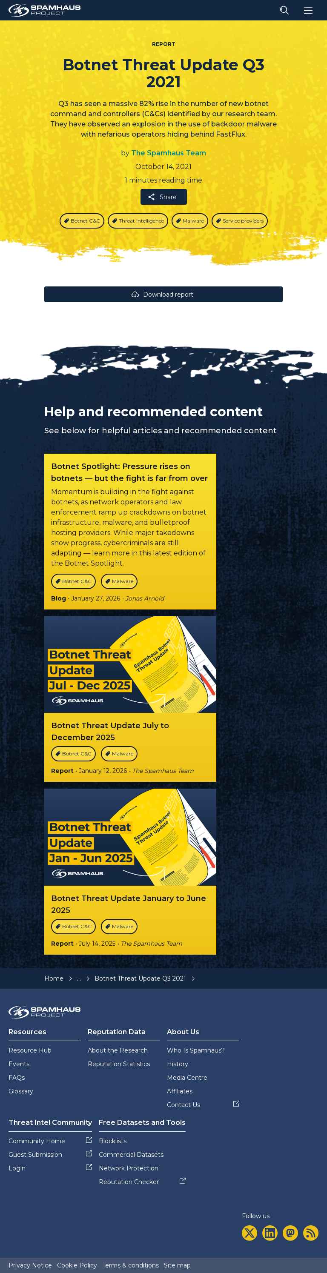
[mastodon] (290, 1233)
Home (53, 978)
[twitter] (249, 1233)
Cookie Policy (77, 1265)
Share (162, 196)
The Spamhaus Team (168, 153)
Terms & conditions (130, 1265)
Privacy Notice (30, 1265)
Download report (162, 294)
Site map (177, 1265)
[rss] (310, 1233)
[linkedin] (270, 1233)
